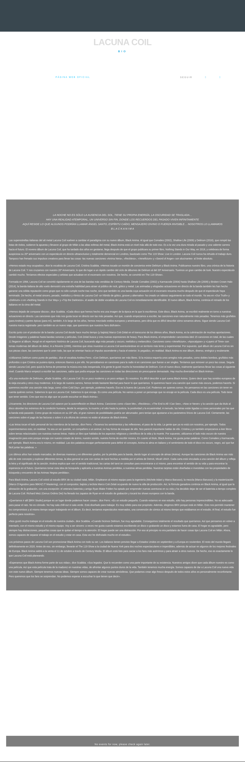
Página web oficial (73, 77)
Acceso (33, 748)
